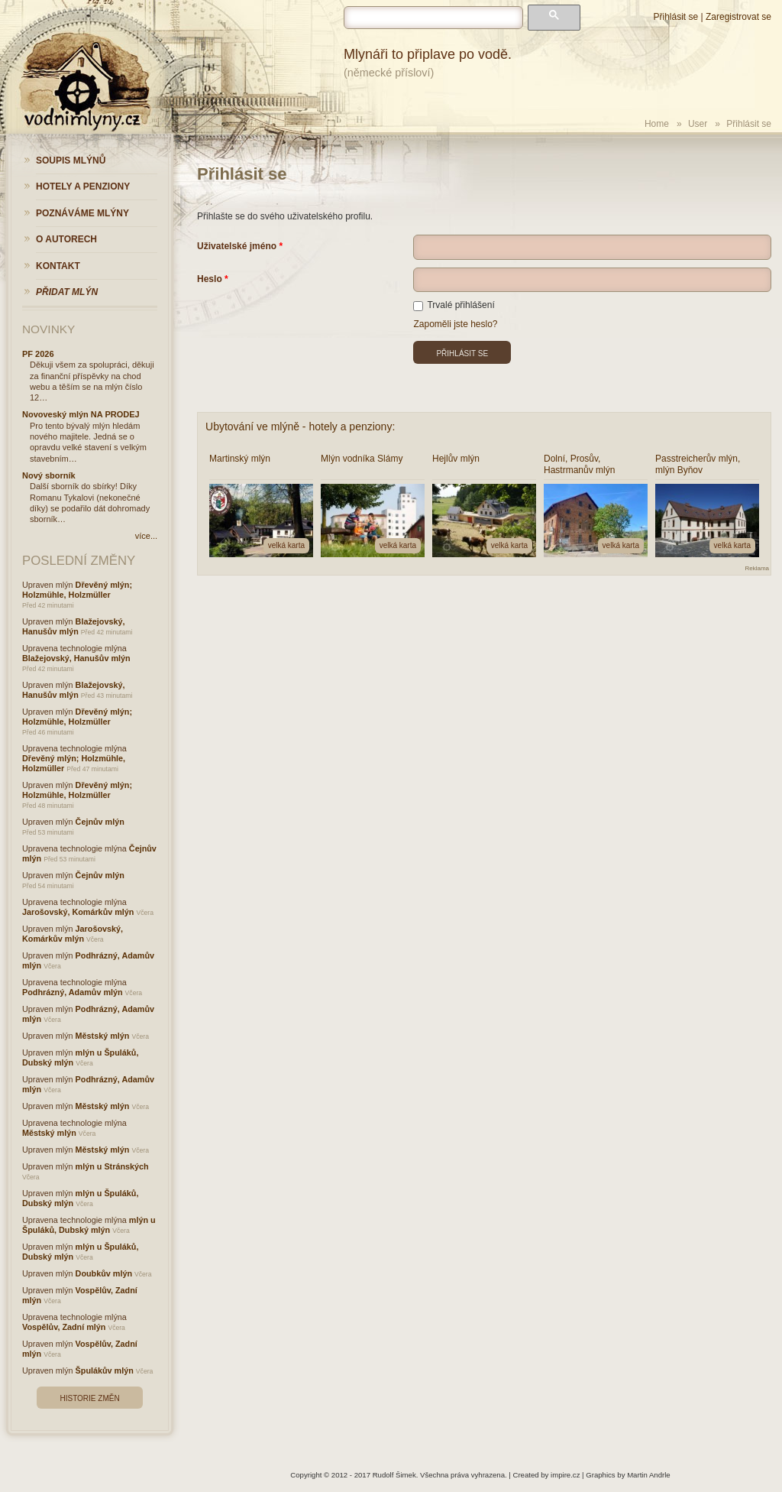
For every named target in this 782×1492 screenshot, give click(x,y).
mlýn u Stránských (112, 1166)
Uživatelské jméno (236, 246)
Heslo (209, 279)
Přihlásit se (675, 16)
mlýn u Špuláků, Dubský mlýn (89, 1224)
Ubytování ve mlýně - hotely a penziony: (300, 426)
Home (657, 123)
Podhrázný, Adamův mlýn (72, 992)
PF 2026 (38, 353)
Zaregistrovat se (738, 16)
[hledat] (433, 17)
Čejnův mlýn (100, 821)
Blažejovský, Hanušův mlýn (73, 626)
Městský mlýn (103, 1035)
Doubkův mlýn (104, 1273)
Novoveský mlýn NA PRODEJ (81, 414)
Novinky (48, 329)
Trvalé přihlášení (453, 305)
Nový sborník (49, 475)
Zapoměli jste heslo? (455, 324)
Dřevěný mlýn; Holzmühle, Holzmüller (77, 589)
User (697, 123)
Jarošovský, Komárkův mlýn (78, 911)
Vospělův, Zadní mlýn (63, 1326)
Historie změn (89, 1398)
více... (146, 535)
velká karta (286, 545)
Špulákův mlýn (105, 1370)
